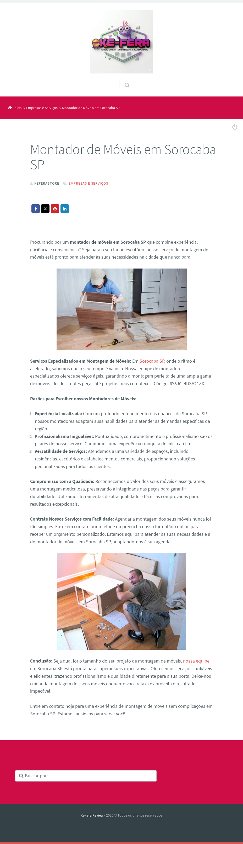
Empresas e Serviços (88, 183)
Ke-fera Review (92, 815)
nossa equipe (196, 661)
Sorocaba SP (152, 361)
